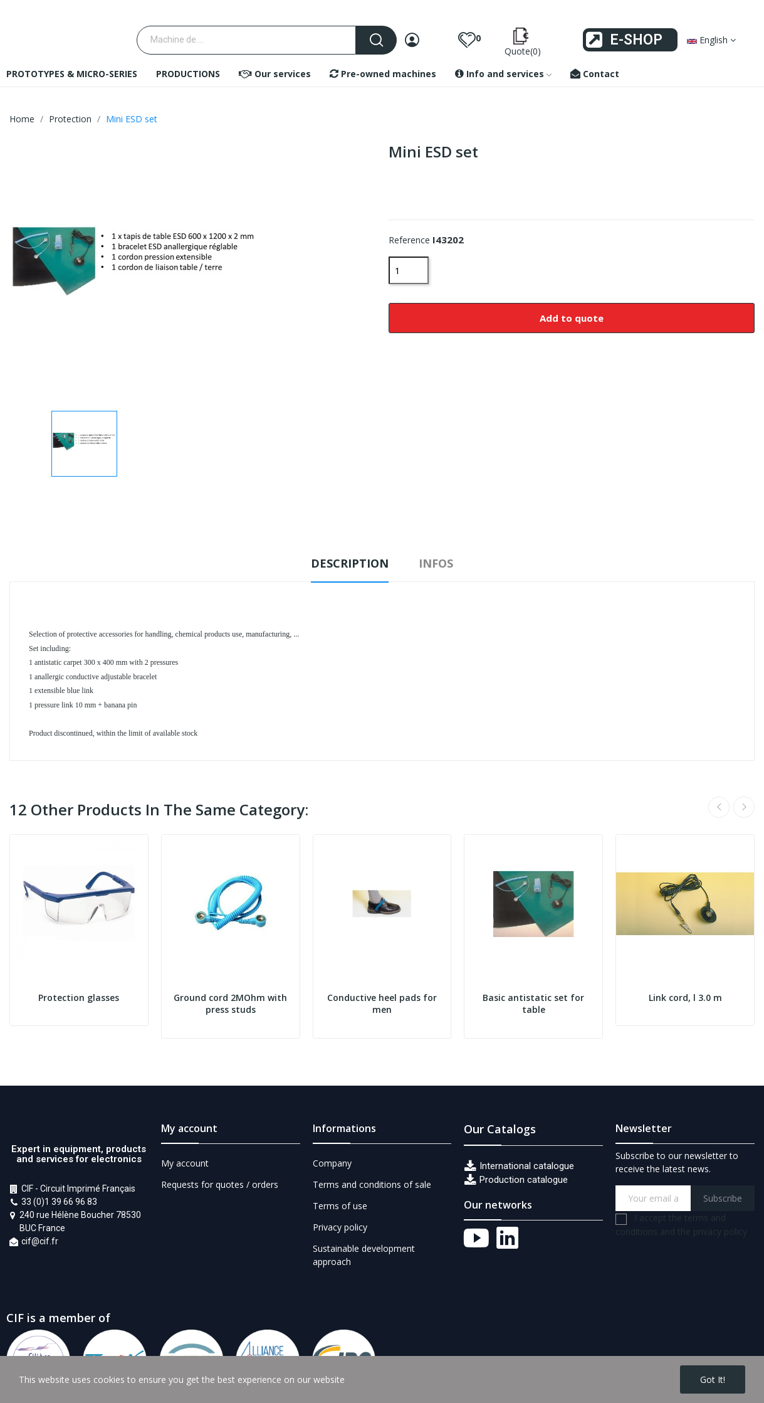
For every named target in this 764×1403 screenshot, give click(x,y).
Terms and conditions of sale (372, 1184)
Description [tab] (350, 563)
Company (332, 1163)
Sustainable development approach (364, 1255)
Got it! (712, 1379)
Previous (719, 807)
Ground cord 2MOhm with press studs (230, 1004)
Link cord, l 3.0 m (685, 997)
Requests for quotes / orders (219, 1184)
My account (185, 1163)
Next (744, 807)
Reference (409, 240)
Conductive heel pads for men (382, 1004)
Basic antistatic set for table (533, 1004)
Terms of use (340, 1206)
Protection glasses (78, 997)
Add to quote (572, 318)
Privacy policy (340, 1227)
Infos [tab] (436, 563)
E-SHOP (636, 39)
